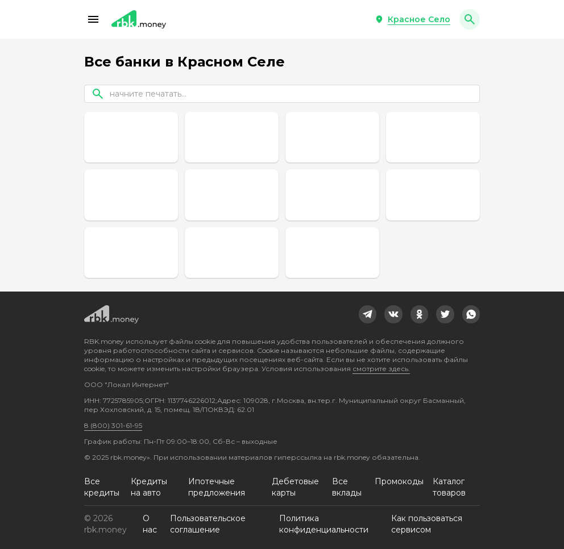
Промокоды (399, 481)
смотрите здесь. (381, 368)
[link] (368, 314)
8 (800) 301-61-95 (113, 425)
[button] (93, 19)
